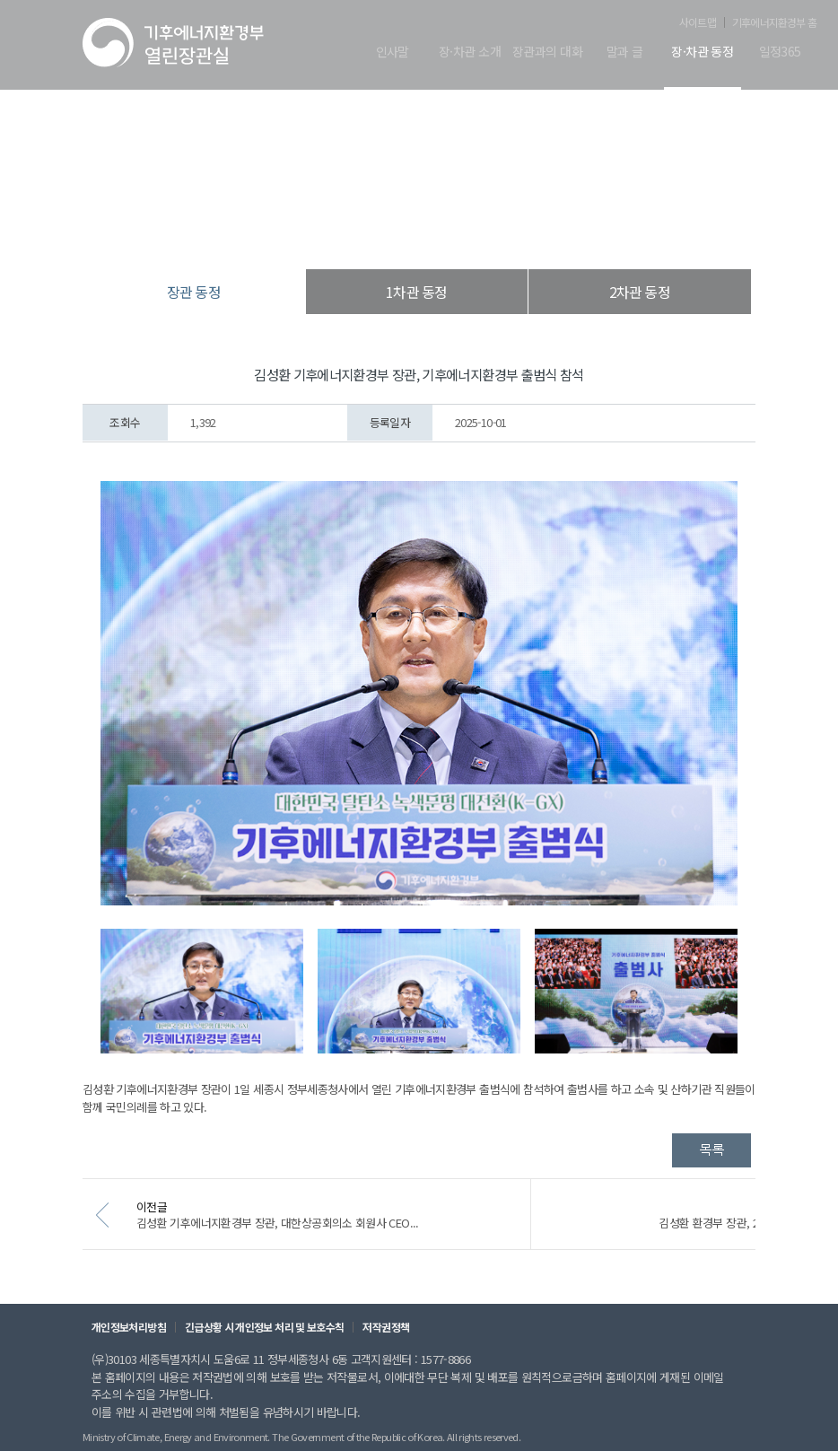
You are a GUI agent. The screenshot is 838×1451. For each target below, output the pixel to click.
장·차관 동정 (702, 52)
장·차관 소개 (470, 52)
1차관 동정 (416, 291)
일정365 (780, 52)
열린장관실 (313, 232)
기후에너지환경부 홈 (774, 22)
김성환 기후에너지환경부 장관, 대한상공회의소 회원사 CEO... (308, 1231)
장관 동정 (510, 232)
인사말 (392, 52)
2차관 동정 (639, 291)
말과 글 (625, 52)
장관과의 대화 (547, 52)
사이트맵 (697, 22)
